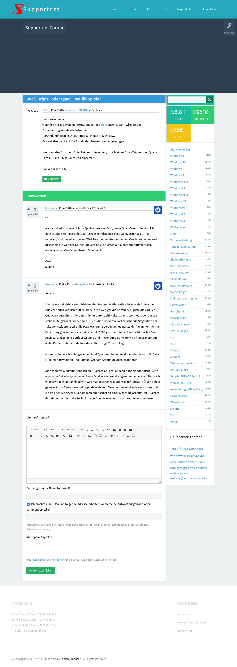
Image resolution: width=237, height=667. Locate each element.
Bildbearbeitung (180, 259)
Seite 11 (27, 625)
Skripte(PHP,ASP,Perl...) (185, 376)
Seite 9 (53, 619)
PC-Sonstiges (178, 395)
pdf (207, 478)
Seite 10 (16, 625)
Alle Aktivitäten (77, 30)
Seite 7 (34, 619)
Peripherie (177, 311)
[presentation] (55, 548)
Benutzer (166, 30)
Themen (139, 30)
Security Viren (179, 266)
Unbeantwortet (123, 30)
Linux (173, 234)
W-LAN (174, 350)
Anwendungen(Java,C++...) (186, 389)
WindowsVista (179, 182)
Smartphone (178, 318)
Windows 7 (177, 175)
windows (195, 449)
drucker (202, 468)
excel (175, 448)
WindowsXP (177, 188)
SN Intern (176, 408)
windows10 (178, 456)
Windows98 (177, 214)
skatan (79, 208)
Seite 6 (25, 619)
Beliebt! (107, 30)
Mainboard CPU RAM (76, 110)
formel (174, 468)
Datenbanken (179, 253)
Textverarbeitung (181, 240)
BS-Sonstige (178, 227)
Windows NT (178, 201)
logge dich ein (39, 560)
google (183, 468)
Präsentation (178, 279)
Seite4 (52, 614)
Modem (175, 357)
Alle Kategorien (180, 149)
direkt (42, 630)
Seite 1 (25, 614)
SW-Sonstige (178, 292)
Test (172, 415)
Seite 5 (15, 619)
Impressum (183, 614)
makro (194, 456)
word (192, 462)
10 (188, 456)
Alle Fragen (94, 30)
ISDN (173, 344)
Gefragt (46, 110)
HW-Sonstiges (179, 331)
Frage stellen (181, 30)
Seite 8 (43, 619)
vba (185, 448)
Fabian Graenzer (70, 659)
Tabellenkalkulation (183, 247)
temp (173, 421)
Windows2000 (179, 195)
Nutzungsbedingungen (191, 622)
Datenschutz (184, 631)
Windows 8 (177, 169)
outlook (183, 462)
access (183, 473)
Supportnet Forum (44, 28)
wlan (194, 468)
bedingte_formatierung (183, 478)
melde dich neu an (62, 560)
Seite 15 (20, 630)
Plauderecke (178, 402)
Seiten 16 (31, 630)
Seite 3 (43, 614)
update (174, 473)
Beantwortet (51, 208)
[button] (37, 429)
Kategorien (152, 30)
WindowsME (178, 208)
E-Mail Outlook (179, 272)
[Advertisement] (118, 62)
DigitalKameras (180, 324)
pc (189, 468)
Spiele (103, 124)
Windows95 (177, 221)
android (202, 462)
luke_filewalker (84, 284)
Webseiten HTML (181, 382)
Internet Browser (181, 285)
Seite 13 (48, 625)
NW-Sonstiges (179, 370)
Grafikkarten (178, 305)
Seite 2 (34, 614)
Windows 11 (177, 156)
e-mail (201, 478)
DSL (172, 337)
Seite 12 (37, 625)
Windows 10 (178, 162)
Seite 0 (15, 614)
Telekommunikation (183, 363)
